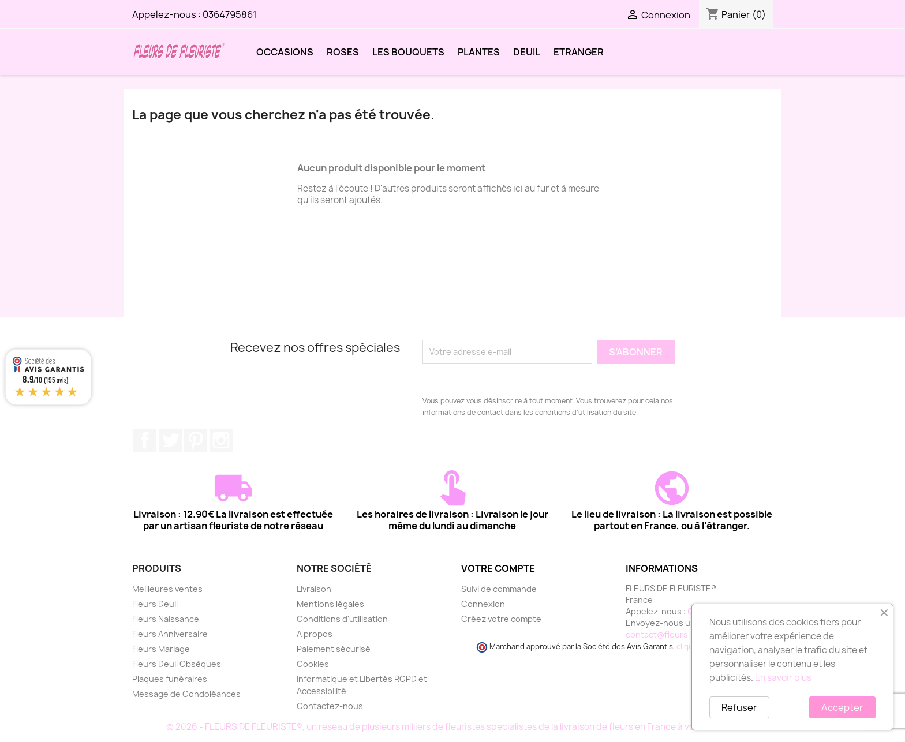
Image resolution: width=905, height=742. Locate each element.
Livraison (314, 588)
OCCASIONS (284, 52)
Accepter (842, 707)
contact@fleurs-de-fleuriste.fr (687, 634)
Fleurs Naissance (165, 618)
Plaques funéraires (169, 678)
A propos (314, 633)
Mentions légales (330, 603)
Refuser (739, 707)
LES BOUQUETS (408, 52)
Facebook (144, 440)
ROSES (343, 52)
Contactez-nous (330, 705)
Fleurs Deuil (155, 603)
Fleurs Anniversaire (170, 633)
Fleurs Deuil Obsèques (176, 663)
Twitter (170, 440)
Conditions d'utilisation (342, 618)
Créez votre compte (501, 618)
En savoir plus (783, 678)
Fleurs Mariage (161, 648)
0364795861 (230, 14)
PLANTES (479, 52)
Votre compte (498, 568)
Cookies (313, 663)
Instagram (221, 440)
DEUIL (526, 52)
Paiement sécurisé (334, 648)
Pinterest (195, 440)
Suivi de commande (499, 588)
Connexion (483, 603)
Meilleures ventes (167, 588)
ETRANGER (579, 52)
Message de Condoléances (186, 693)
